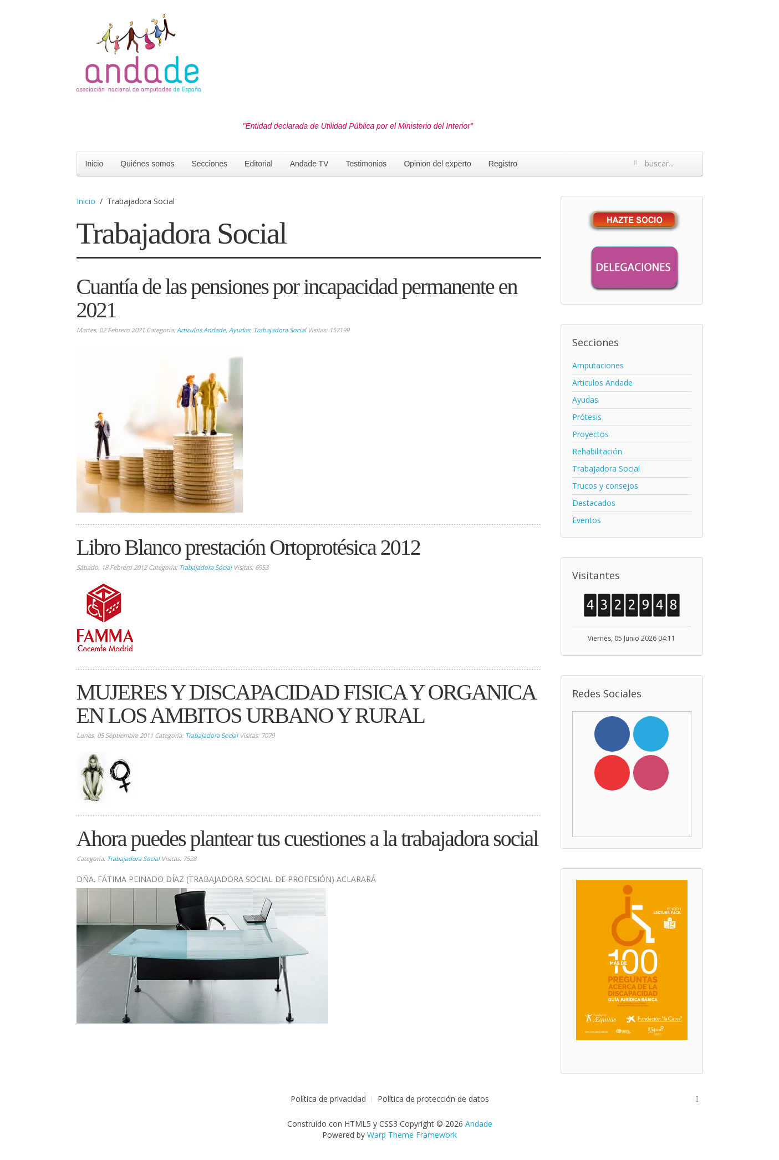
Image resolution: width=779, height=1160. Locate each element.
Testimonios (365, 163)
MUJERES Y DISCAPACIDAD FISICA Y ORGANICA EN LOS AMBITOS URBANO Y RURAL (306, 704)
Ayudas (239, 330)
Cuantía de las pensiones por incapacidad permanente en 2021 (297, 298)
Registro (502, 163)
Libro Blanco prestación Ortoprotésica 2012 (248, 547)
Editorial (259, 163)
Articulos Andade (201, 330)
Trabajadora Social (279, 330)
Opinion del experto (437, 163)
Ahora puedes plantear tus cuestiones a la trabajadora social (307, 838)
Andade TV (309, 163)
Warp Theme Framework (412, 1134)
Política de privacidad (328, 1098)
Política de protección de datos (433, 1098)
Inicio (94, 163)
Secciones (209, 163)
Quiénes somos (147, 163)
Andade (478, 1123)
